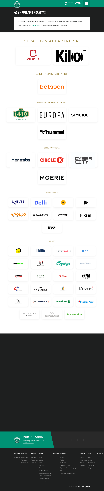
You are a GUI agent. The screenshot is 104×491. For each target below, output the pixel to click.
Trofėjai (42, 467)
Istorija (42, 462)
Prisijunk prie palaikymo (69, 473)
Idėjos (84, 456)
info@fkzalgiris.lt (28, 442)
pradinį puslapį (35, 25)
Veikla (42, 459)
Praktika (85, 465)
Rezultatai (24, 459)
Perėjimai (35, 462)
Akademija (58, 452)
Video (93, 459)
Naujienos (17, 452)
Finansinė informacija (47, 475)
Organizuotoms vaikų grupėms (72, 467)
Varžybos (24, 452)
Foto (92, 456)
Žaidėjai (34, 456)
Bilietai (64, 456)
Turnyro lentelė (26, 462)
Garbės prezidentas (46, 473)
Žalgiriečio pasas (67, 465)
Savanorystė (86, 459)
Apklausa (65, 462)
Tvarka (64, 459)
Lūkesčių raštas (45, 478)
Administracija (45, 470)
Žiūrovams (65, 452)
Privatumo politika (46, 481)
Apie (41, 456)
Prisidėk (85, 452)
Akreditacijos (95, 462)
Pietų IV (64, 470)
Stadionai (43, 465)
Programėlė (95, 467)
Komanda (35, 452)
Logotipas (94, 465)
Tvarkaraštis (25, 456)
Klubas (42, 452)
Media (93, 452)
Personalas (35, 459)
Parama (84, 462)
